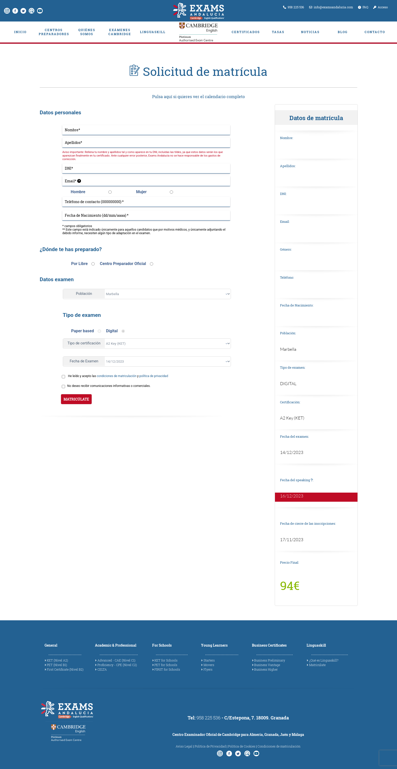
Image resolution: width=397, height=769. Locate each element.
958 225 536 (293, 7)
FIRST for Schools (167, 669)
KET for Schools (165, 660)
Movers (209, 665)
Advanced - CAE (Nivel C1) (116, 660)
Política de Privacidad (210, 746)
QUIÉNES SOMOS (86, 32)
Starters (209, 660)
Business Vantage (267, 665)
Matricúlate (317, 665)
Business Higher (266, 669)
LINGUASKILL (153, 32)
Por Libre (79, 263)
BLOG (343, 32)
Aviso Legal (184, 746)
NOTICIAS (310, 32)
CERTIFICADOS (246, 32)
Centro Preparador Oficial (123, 263)
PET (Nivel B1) (57, 665)
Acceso (380, 7)
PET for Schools (165, 665)
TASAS (278, 32)
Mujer (141, 191)
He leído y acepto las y (118, 376)
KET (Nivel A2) (57, 660)
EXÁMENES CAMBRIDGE (119, 32)
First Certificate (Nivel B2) (65, 669)
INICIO (20, 32)
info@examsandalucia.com (331, 7)
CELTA (102, 669)
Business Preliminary (269, 660)
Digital (112, 330)
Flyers (208, 669)
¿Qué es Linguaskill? (323, 660)
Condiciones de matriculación (279, 746)
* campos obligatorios (77, 226)
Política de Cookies (241, 746)
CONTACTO (375, 32)
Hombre (78, 191)
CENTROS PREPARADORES (54, 32)
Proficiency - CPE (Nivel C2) (117, 665)
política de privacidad (153, 376)
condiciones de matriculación (116, 376)
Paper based (82, 330)
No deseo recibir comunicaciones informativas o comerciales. (109, 386)
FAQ (363, 7)
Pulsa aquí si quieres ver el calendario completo (198, 96)
